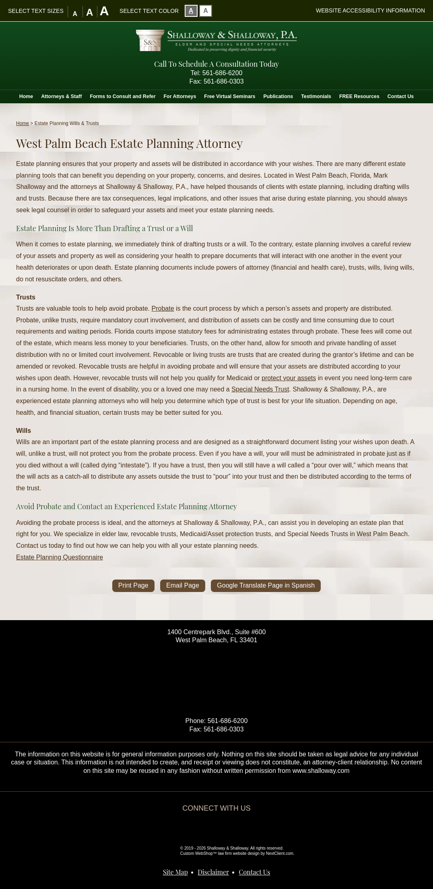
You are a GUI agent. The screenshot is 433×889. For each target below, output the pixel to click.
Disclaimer (213, 872)
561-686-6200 (222, 73)
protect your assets (289, 378)
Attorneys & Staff (61, 96)
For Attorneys (180, 96)
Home (26, 96)
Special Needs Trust (260, 389)
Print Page (133, 585)
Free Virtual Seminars (229, 96)
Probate (163, 308)
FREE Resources (359, 96)
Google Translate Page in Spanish (266, 585)
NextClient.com (279, 853)
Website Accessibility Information (370, 10)
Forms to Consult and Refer (122, 96)
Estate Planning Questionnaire (59, 557)
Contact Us (401, 96)
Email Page (182, 585)
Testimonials (316, 96)
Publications (278, 96)
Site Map (175, 872)
